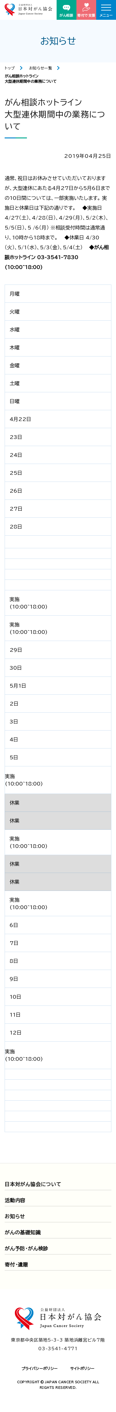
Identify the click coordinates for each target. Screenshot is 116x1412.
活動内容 (15, 1200)
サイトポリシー (82, 1368)
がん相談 (66, 11)
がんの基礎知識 (23, 1232)
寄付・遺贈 (16, 1264)
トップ (10, 68)
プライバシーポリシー (39, 1368)
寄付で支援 (86, 10)
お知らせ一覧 (40, 68)
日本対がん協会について (33, 1184)
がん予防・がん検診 (26, 1248)
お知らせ (15, 1216)
